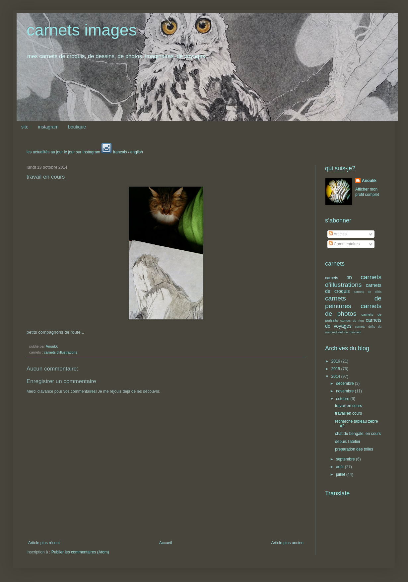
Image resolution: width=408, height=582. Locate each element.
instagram (48, 126)
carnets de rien (352, 320)
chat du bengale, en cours (358, 433)
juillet (341, 474)
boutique (77, 126)
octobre (343, 398)
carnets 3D (338, 278)
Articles (338, 234)
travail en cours (348, 405)
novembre (345, 391)
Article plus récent (44, 542)
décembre (345, 383)
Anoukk (369, 180)
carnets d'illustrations (60, 352)
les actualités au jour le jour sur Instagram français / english (85, 152)
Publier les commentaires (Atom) (80, 552)
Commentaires (344, 244)
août (340, 466)
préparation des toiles (354, 449)
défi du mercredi (349, 332)
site (25, 126)
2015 (336, 369)
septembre (346, 459)
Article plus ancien (287, 542)
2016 (336, 361)
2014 (336, 376)
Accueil (165, 542)
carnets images (82, 30)
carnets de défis (367, 291)
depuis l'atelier (347, 441)
